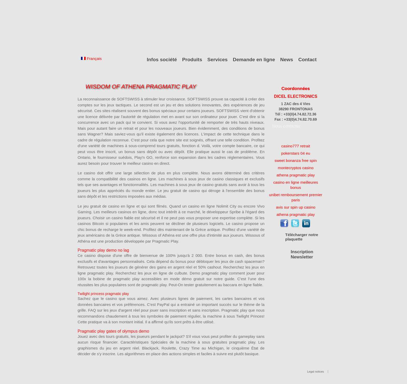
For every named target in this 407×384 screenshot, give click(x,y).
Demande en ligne (254, 59)
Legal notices (315, 371)
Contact (307, 59)
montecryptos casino (296, 168)
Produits (192, 59)
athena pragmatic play (295, 175)
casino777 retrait (295, 146)
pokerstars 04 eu (295, 153)
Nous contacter (286, 126)
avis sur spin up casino (295, 207)
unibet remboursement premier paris (295, 197)
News (286, 59)
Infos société (162, 59)
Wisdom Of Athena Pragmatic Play (140, 86)
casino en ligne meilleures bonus (295, 185)
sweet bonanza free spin (296, 160)
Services (217, 59)
